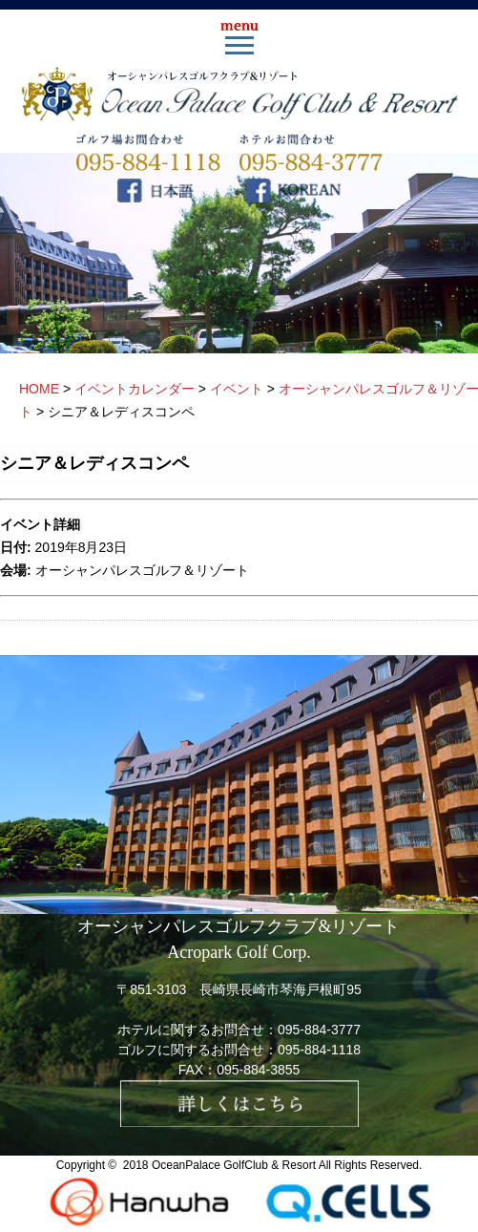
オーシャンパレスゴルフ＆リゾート (142, 570)
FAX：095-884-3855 (239, 1069)
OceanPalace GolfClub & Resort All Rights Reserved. (287, 1165)
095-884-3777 (319, 1029)
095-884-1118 (319, 1049)
